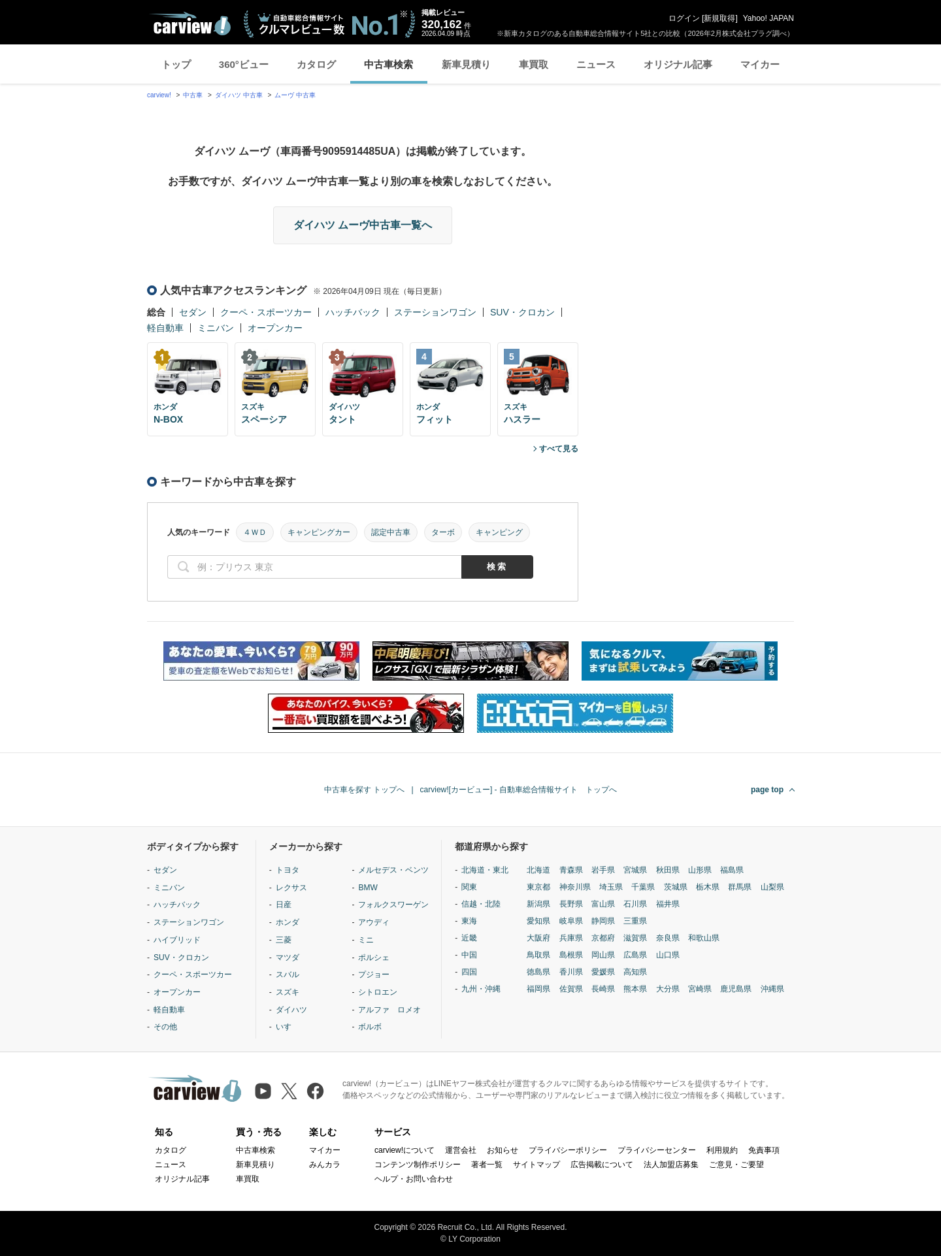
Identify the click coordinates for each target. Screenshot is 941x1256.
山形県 (700, 870)
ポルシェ (373, 957)
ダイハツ (291, 1009)
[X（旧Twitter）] (289, 1091)
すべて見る (558, 448)
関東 (469, 887)
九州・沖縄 (481, 988)
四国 (469, 971)
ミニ (366, 939)
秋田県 (668, 870)
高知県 (635, 971)
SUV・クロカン (522, 312)
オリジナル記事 (678, 64)
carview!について (404, 1150)
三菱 (283, 939)
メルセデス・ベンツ (393, 870)
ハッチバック (352, 312)
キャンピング (499, 532)
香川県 (571, 971)
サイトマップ (536, 1164)
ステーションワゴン (435, 312)
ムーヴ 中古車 (295, 95)
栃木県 (707, 887)
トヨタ (287, 870)
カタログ (316, 64)
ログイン (684, 18)
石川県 (635, 904)
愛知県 (538, 921)
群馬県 (739, 887)
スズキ (287, 992)
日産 (283, 904)
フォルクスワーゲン (393, 904)
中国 (469, 954)
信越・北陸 (481, 904)
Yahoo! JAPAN (768, 18)
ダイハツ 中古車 (239, 95)
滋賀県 (635, 937)
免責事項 (764, 1150)
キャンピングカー (319, 532)
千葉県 (643, 887)
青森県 (571, 870)
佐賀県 (571, 988)
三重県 (635, 921)
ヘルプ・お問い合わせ (413, 1179)
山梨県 (772, 887)
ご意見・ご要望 (736, 1164)
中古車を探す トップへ (364, 790)
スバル (287, 974)
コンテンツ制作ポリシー (417, 1164)
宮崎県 (700, 988)
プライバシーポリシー (568, 1150)
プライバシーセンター (657, 1150)
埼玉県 (611, 887)
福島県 (732, 870)
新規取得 (719, 18)
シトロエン (377, 992)
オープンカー (275, 328)
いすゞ (287, 1026)
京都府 (603, 937)
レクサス (291, 887)
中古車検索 (388, 64)
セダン (192, 312)
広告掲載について (601, 1164)
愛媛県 (603, 971)
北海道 (538, 870)
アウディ (373, 922)
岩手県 (603, 870)
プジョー (373, 974)
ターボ (443, 532)
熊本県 (635, 988)
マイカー (760, 64)
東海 (469, 921)
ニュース (596, 64)
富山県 (603, 904)
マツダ (287, 957)
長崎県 (603, 988)
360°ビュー (244, 64)
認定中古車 (390, 532)
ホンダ (287, 922)
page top (767, 790)
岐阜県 (571, 921)
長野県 (571, 904)
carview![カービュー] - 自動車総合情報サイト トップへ (518, 790)
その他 (165, 1026)
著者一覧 (487, 1164)
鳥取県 (538, 954)
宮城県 (635, 870)
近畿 (469, 937)
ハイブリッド (177, 939)
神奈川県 (575, 887)
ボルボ (370, 1026)
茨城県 (675, 887)
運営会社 (460, 1150)
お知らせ (502, 1150)
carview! (159, 95)
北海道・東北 (484, 870)
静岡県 (603, 921)
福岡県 (538, 988)
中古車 (193, 95)
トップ (176, 64)
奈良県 (668, 937)
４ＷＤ (255, 532)
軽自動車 (165, 328)
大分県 (668, 988)
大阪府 (538, 937)
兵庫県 (571, 937)
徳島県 (538, 971)
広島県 (635, 954)
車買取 (533, 64)
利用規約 (722, 1150)
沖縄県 (772, 988)
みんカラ (324, 1164)
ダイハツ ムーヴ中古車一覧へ (362, 225)
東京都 (538, 887)
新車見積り (466, 64)
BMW (367, 887)
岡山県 (603, 954)
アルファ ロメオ (389, 1009)
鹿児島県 (735, 988)
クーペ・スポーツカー (266, 312)
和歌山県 (703, 937)
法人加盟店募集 (671, 1164)
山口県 (668, 954)
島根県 (571, 954)
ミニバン (215, 328)
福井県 (668, 904)
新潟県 (538, 904)
